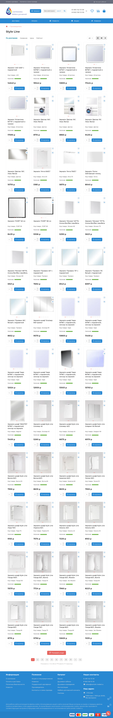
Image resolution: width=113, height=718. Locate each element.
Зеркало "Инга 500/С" (41, 171)
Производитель (16, 26)
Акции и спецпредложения (42, 678)
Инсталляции (63, 687)
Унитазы (61, 693)
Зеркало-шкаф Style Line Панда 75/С (43, 626)
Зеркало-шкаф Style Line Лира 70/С (17, 527)
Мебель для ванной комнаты (69, 690)
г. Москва (89, 693)
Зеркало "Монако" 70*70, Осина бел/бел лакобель (95, 222)
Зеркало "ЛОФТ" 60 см (16, 221)
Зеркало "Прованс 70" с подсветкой (68, 272)
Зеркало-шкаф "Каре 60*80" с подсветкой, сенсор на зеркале (16, 374)
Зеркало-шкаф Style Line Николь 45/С (69, 527)
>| (80, 660)
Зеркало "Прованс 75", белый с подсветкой (94, 272)
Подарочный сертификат (41, 684)
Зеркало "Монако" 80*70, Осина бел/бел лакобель (17, 272)
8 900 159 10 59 (78, 12)
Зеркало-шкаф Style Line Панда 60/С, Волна (95, 576)
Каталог (35, 11)
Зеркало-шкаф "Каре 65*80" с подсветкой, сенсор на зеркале (41, 374)
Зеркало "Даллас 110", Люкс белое (67, 121)
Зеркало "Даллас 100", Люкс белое (41, 121)
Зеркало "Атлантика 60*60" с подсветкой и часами (68, 70)
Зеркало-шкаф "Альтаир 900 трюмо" (43, 321)
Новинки (96, 21)
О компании (10, 678)
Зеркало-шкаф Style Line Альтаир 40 (43, 425)
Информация (12, 675)
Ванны (60, 678)
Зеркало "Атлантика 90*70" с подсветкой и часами (16, 122)
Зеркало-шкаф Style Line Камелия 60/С (69, 477)
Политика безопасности (15, 684)
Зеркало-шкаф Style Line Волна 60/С (43, 477)
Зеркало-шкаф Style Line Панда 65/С (17, 626)
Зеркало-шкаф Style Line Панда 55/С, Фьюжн (69, 576)
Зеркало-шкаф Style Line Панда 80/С (69, 626)
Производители (38, 687)
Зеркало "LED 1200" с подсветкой (16, 69)
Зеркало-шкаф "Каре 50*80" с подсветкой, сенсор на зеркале (67, 322)
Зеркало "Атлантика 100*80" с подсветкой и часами (42, 70)
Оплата (34, 21)
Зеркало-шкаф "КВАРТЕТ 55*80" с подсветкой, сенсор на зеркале (17, 426)
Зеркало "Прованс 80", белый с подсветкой (17, 321)
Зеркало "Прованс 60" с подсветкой (42, 272)
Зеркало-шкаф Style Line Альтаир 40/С (69, 425)
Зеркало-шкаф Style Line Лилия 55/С (95, 477)
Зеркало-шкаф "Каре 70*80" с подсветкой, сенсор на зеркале (67, 374)
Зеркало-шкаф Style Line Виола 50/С (17, 477)
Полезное (36, 675)
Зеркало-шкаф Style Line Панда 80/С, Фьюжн (95, 626)
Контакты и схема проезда (28, 1)
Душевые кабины (64, 681)
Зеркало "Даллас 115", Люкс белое (93, 121)
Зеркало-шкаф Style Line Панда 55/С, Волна (43, 576)
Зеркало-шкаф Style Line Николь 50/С (95, 527)
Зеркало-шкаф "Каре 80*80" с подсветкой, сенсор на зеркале (93, 374)
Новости (54, 21)
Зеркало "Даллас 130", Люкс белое (16, 172)
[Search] (61, 11)
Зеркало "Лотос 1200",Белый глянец (93, 172)
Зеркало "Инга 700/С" (67, 171)
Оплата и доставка (12, 1)
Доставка (15, 21)
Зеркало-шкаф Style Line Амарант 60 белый (95, 425)
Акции (75, 21)
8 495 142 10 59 (78, 10)
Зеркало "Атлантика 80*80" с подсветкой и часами (94, 70)
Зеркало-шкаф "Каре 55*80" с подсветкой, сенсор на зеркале (93, 322)
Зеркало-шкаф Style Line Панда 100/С (17, 576)
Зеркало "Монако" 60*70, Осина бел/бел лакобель (69, 222)
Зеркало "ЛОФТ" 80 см (42, 221)
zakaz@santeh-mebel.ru (94, 684)
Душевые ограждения (66, 684)
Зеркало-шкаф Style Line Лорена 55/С (43, 527)
